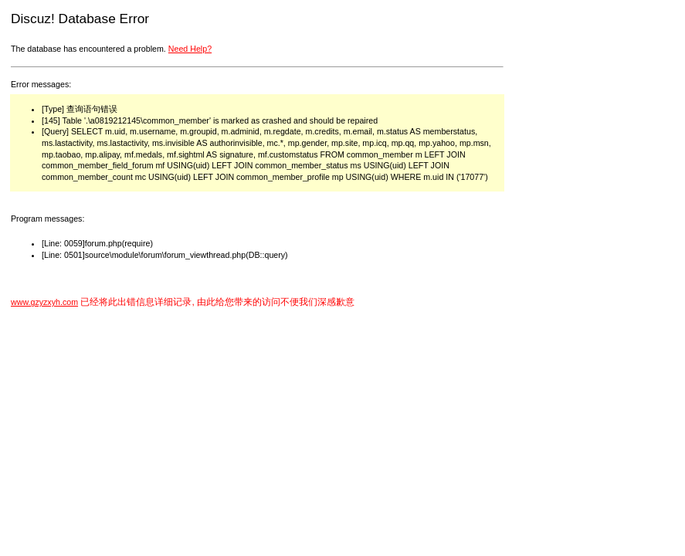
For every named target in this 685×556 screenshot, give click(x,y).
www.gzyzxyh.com (44, 302)
